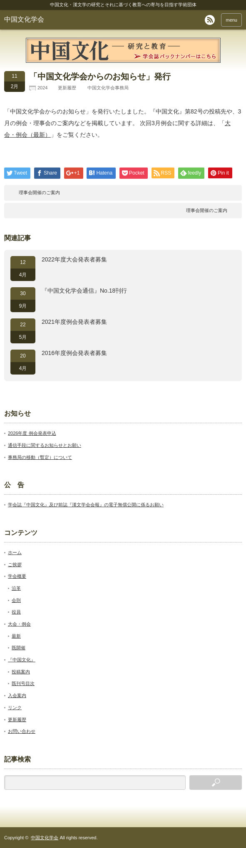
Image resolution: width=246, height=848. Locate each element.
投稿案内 (21, 671)
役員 (16, 611)
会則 (16, 600)
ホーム (15, 552)
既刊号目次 (23, 683)
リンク (15, 707)
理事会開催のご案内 (39, 192)
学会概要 (17, 576)
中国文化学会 (24, 19)
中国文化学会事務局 (108, 87)
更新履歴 (67, 87)
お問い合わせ (21, 731)
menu (231, 19)
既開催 (18, 647)
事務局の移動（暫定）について (40, 457)
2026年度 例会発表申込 (32, 433)
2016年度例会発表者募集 (74, 353)
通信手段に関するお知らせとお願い (44, 445)
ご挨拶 (15, 564)
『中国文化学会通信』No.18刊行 (84, 290)
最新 (16, 636)
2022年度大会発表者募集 (74, 259)
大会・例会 (19, 623)
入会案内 (17, 695)
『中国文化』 (21, 659)
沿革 (16, 588)
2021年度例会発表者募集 (74, 321)
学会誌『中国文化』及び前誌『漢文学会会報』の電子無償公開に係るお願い (86, 504)
